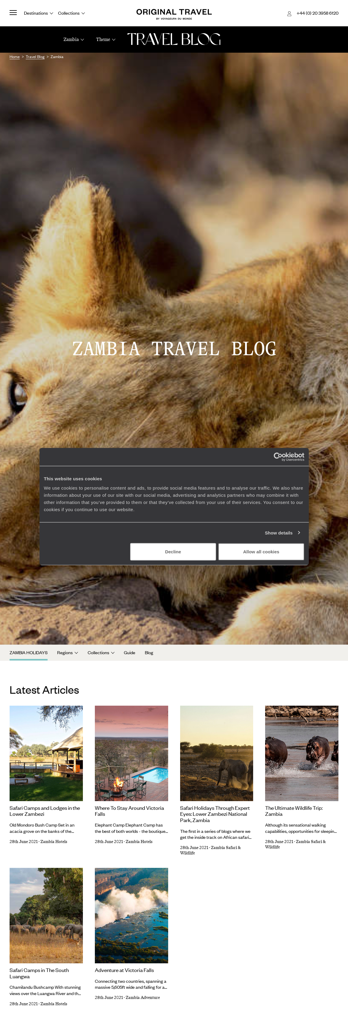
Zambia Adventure (143, 997)
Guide (129, 652)
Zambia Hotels (53, 841)
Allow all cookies (261, 551)
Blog (149, 652)
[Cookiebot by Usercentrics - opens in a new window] (278, 456)
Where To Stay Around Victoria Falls (129, 811)
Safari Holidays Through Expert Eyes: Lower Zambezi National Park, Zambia (215, 814)
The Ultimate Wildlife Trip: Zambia (294, 811)
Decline (173, 551)
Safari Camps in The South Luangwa (39, 973)
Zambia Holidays (29, 652)
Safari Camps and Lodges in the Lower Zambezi (45, 811)
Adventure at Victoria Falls (124, 969)
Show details (279, 532)
